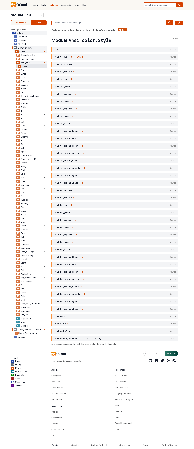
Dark (159, 354)
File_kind (24, 314)
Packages (53, 5)
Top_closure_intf (28, 277)
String (23, 166)
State (23, 225)
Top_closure (26, 281)
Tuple (23, 237)
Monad (24, 222)
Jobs (53, 435)
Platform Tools (122, 387)
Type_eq (24, 200)
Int (22, 111)
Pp (22, 140)
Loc (22, 188)
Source (174, 39)
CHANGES (23, 36)
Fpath (23, 181)
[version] (34, 15)
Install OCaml (121, 375)
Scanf (23, 263)
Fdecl (23, 214)
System (171, 354)
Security (75, 445)
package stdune (18, 29)
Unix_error (25, 311)
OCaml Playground (123, 423)
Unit (22, 218)
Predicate (25, 307)
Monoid (24, 229)
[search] (179, 4)
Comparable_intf (28, 159)
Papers (118, 417)
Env (22, 192)
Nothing (24, 203)
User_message (27, 251)
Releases (55, 381)
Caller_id (24, 296)
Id (22, 114)
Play (84, 5)
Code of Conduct (170, 445)
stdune (17, 15)
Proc (23, 196)
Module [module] (122, 30)
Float (23, 233)
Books (118, 405)
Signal (23, 151)
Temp (23, 289)
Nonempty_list (27, 59)
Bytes (23, 74)
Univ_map (25, 185)
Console (24, 85)
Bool (23, 170)
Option (24, 129)
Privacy (146, 445)
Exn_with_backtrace (30, 96)
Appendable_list (28, 55)
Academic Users (58, 393)
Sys (22, 266)
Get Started (120, 381)
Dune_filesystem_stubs (31, 303)
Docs (38, 22)
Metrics (24, 300)
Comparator (26, 81)
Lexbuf (24, 259)
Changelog (56, 375)
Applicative (26, 274)
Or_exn (24, 133)
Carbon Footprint (99, 445)
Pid (22, 270)
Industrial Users (58, 387)
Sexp (23, 174)
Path (23, 177)
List (22, 122)
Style (24, 66)
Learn (35, 5)
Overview (21, 22)
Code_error (26, 244)
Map (23, 125)
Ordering (24, 137)
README (22, 44)
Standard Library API (124, 399)
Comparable (26, 155)
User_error (25, 248)
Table (23, 107)
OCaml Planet (57, 429)
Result (23, 144)
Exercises (119, 411)
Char (23, 77)
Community (66, 5)
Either (23, 88)
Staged (24, 162)
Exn (22, 92)
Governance (124, 445)
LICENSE (22, 40)
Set (22, 148)
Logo (117, 429)
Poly (23, 240)
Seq (22, 285)
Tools (43, 5)
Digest (24, 211)
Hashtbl (24, 103)
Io (22, 118)
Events (54, 423)
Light (149, 354)
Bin (22, 207)
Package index (58, 30)
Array (23, 70)
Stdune (22, 51)
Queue (23, 292)
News (76, 5)
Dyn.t (80, 56)
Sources (21, 337)
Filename (25, 99)
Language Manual (123, 393)
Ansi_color (25, 62)
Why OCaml (56, 399)
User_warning (27, 255)
